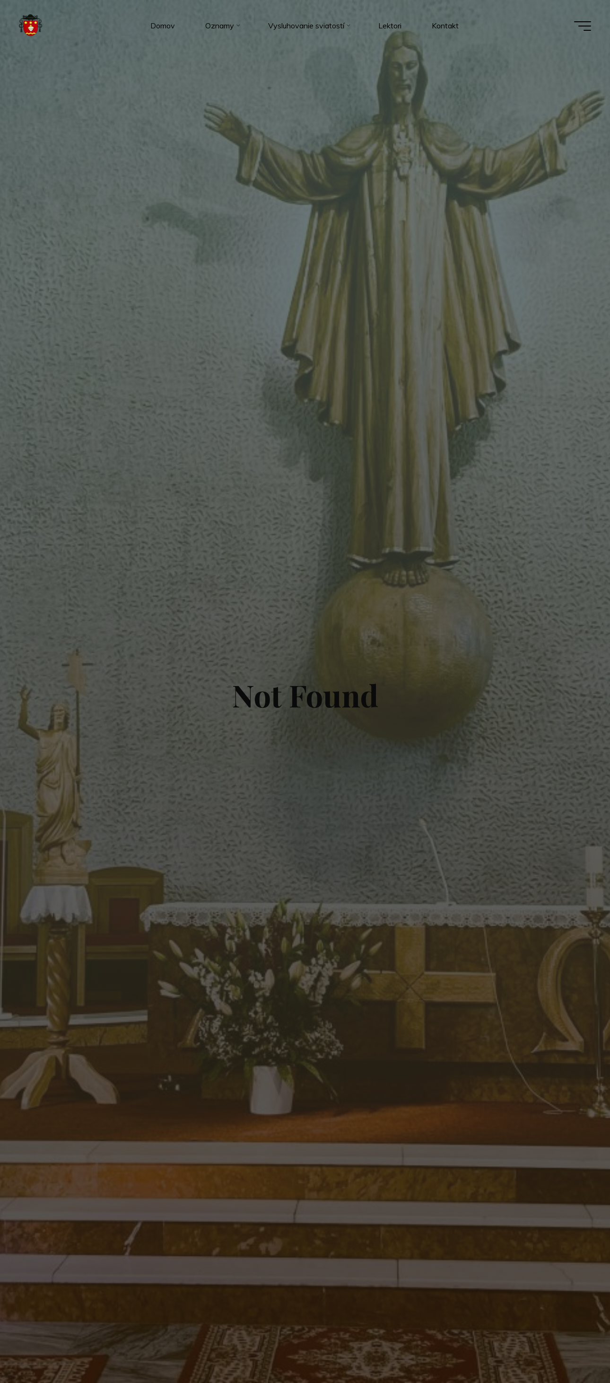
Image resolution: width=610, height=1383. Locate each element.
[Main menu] (582, 26)
